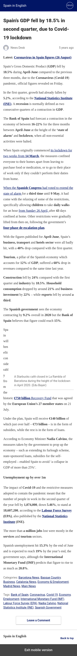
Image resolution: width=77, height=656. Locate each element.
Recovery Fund (32, 398)
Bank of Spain (20, 594)
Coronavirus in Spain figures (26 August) (42, 57)
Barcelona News (28, 577)
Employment (11, 599)
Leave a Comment (38, 620)
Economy (65, 594)
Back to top (67, 638)
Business (9, 581)
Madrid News (11, 586)
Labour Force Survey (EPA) (20, 603)
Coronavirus (37, 594)
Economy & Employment (53, 581)
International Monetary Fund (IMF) (42, 599)
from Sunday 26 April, (34, 210)
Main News (29, 586)
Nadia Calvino (47, 603)
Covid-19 (52, 594)
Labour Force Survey (57, 510)
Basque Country (51, 577)
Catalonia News (26, 581)
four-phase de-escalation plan (23, 227)
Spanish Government (48, 607)
